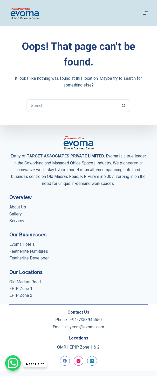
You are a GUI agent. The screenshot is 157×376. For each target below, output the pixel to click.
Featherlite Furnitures (28, 251)
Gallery (15, 214)
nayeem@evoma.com (84, 326)
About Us (17, 207)
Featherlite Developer (29, 258)
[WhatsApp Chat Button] (13, 363)
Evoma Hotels (22, 244)
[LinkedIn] (92, 361)
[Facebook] (65, 361)
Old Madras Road (25, 281)
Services (17, 220)
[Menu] (145, 13)
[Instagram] (79, 361)
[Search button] (123, 105)
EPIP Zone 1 (20, 288)
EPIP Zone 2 (20, 295)
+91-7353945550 (86, 319)
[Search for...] (71, 105)
